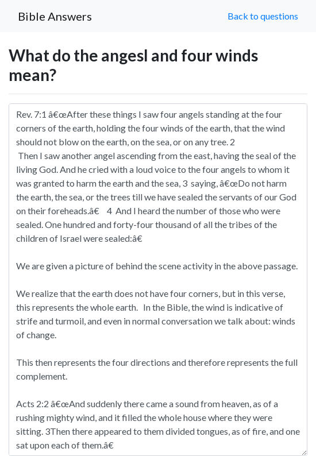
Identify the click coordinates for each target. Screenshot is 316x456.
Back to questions (263, 15)
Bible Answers (55, 16)
